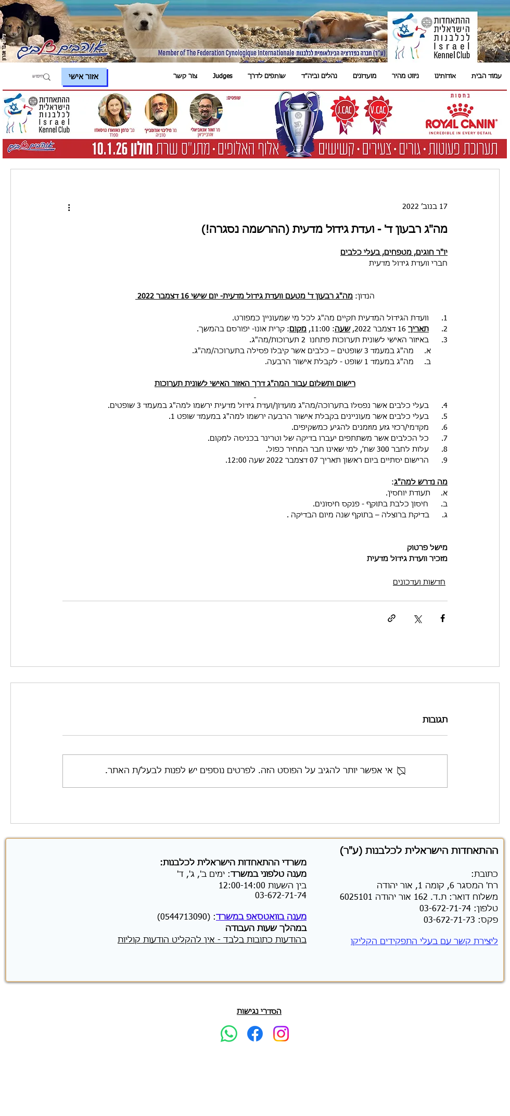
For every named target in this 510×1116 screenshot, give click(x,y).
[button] (445, 77)
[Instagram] (281, 1033)
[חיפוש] (32, 77)
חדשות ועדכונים (419, 582)
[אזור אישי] (84, 76)
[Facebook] (255, 1033)
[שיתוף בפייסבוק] (443, 618)
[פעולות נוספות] (68, 207)
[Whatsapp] (229, 1033)
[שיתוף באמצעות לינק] (392, 618)
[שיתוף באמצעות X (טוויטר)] (417, 618)
